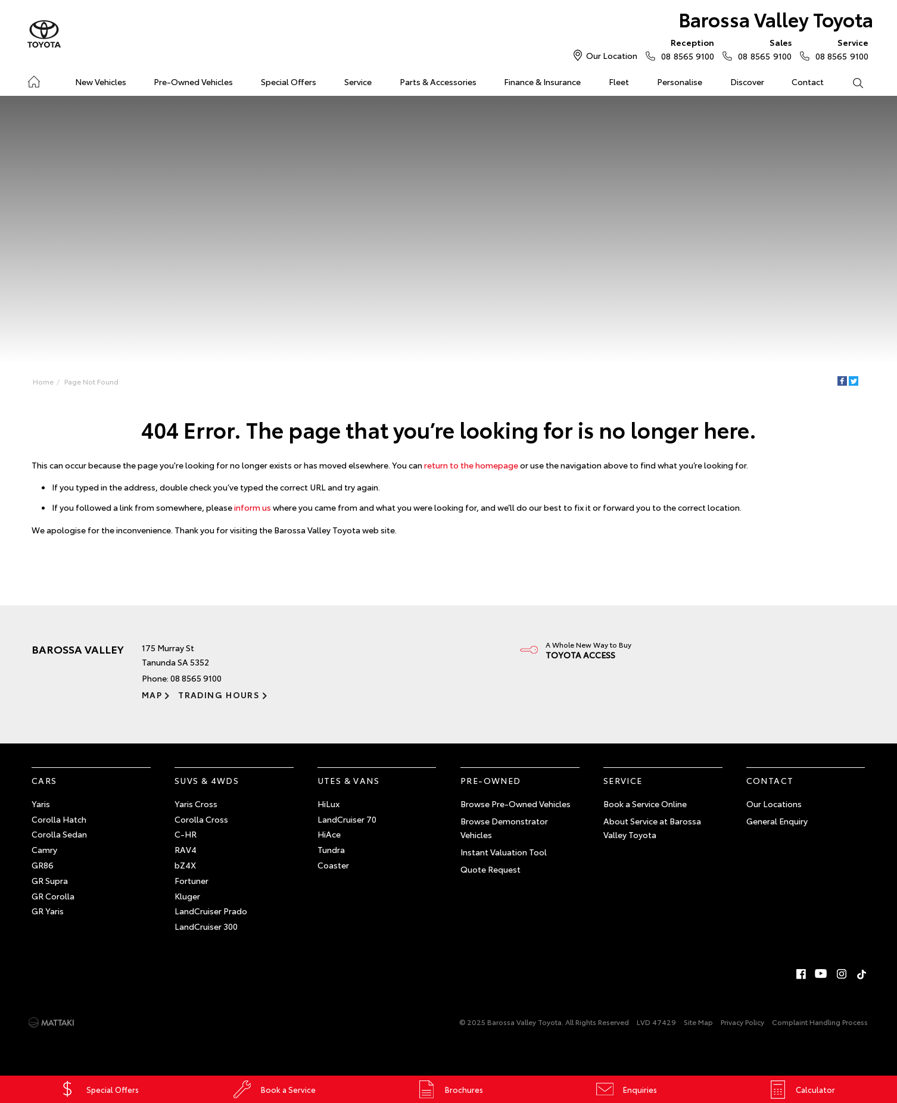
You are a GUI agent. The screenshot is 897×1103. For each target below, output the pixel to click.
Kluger (187, 896)
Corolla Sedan (59, 834)
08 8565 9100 (685, 49)
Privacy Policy (742, 1022)
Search (850, 82)
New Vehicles (100, 82)
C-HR (186, 834)
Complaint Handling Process (820, 1022)
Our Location (611, 55)
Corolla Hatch (59, 819)
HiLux (328, 804)
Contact (808, 82)
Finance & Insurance (542, 82)
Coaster (333, 865)
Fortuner (191, 880)
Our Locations (774, 804)
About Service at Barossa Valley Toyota (652, 828)
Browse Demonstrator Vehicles (504, 828)
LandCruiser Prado (211, 911)
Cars (44, 780)
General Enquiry (777, 821)
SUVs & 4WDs (207, 780)
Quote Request (490, 869)
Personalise (679, 82)
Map (152, 695)
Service (358, 82)
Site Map (698, 1022)
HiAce (329, 834)
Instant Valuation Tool (503, 852)
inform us (252, 507)
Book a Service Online (645, 804)
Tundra (331, 849)
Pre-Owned (490, 780)
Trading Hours (219, 695)
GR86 (43, 865)
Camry (44, 849)
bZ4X (185, 865)
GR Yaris (48, 911)
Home (34, 79)
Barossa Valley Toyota (775, 18)
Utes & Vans (348, 780)
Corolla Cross (201, 819)
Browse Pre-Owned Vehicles (515, 804)
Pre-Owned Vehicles (193, 82)
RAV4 (186, 849)
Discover (747, 82)
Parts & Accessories (438, 82)
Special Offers (288, 82)
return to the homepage (471, 465)
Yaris (41, 804)
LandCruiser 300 (206, 926)
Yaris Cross (196, 804)
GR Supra (50, 880)
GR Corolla (53, 896)
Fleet (619, 82)
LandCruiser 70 (346, 819)
